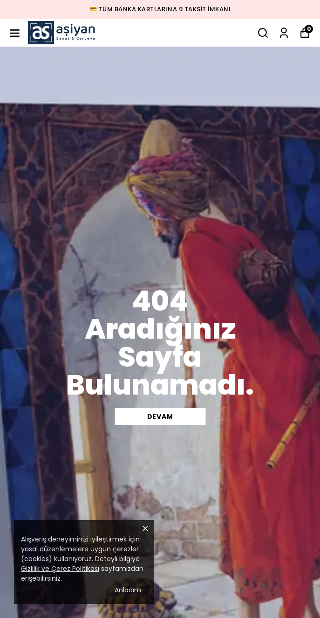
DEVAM (160, 416)
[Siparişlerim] (284, 33)
